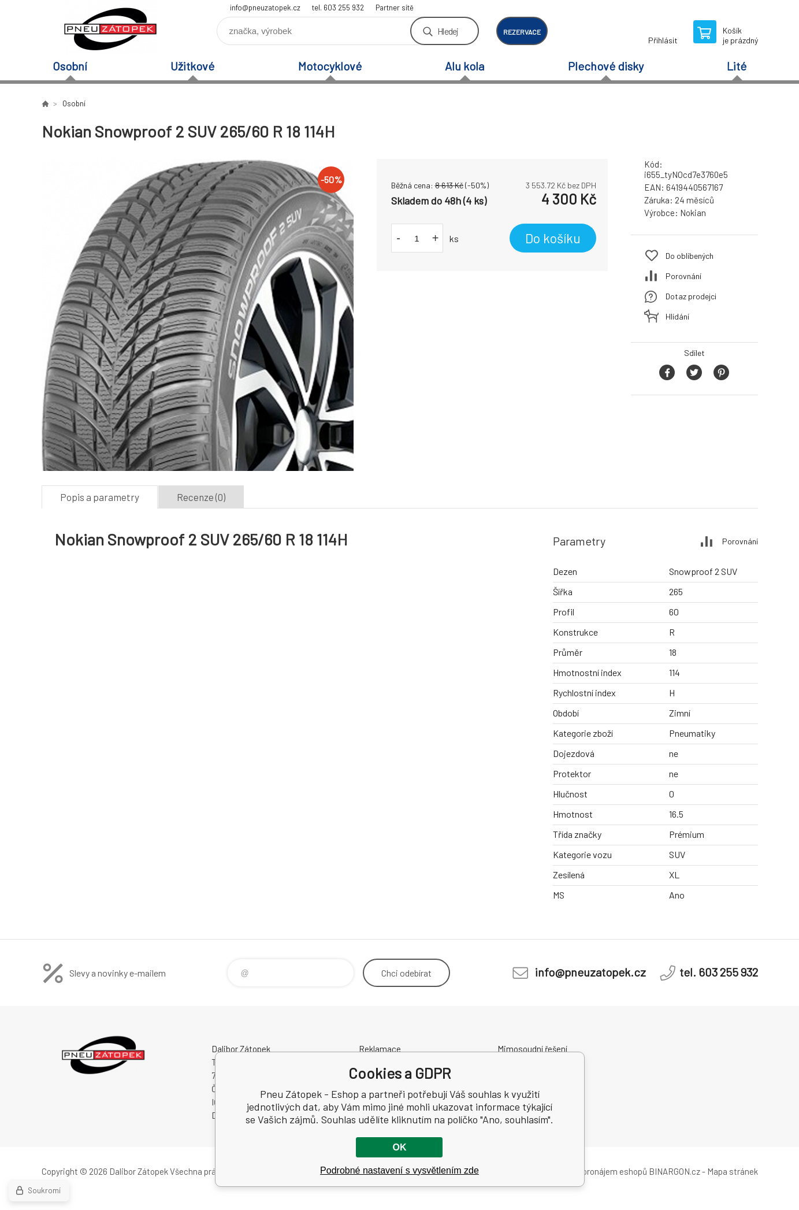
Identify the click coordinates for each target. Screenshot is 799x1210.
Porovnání (683, 276)
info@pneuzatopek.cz (265, 7)
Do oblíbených (689, 256)
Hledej (447, 30)
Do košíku (553, 238)
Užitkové (192, 66)
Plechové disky (606, 66)
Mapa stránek (732, 1171)
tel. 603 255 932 (338, 7)
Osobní (70, 66)
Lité (736, 66)
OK (399, 1147)
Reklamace (380, 1049)
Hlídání (677, 316)
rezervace (522, 32)
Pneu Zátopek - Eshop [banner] (111, 27)
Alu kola (464, 66)
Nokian (693, 212)
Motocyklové (330, 66)
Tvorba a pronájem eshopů (598, 1171)
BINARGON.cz (674, 1171)
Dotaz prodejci (691, 296)
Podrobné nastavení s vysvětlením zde (399, 1170)
